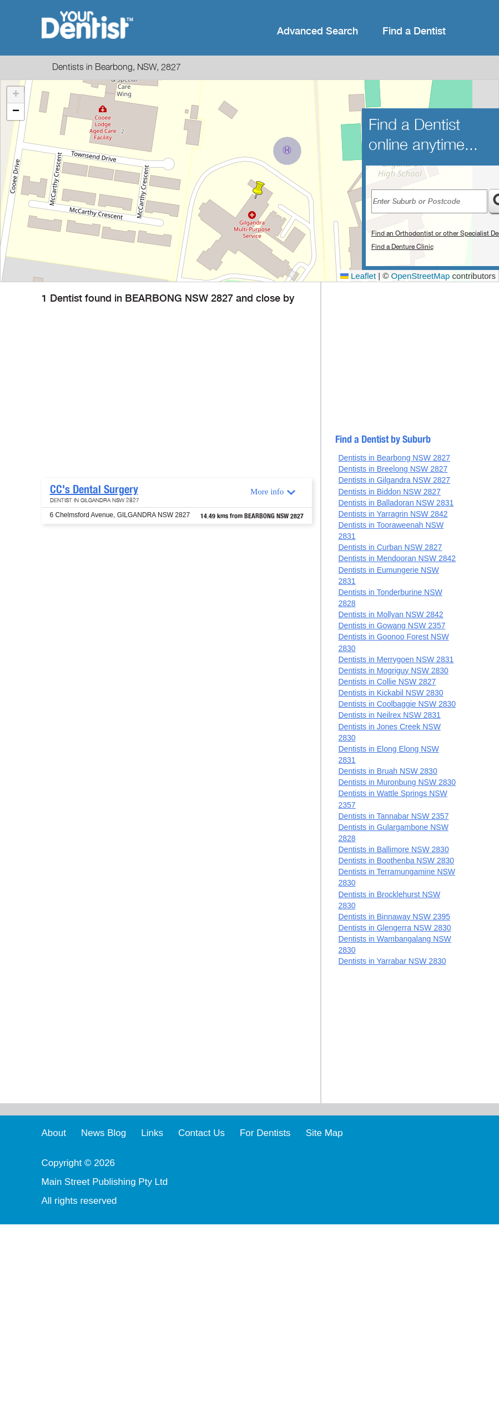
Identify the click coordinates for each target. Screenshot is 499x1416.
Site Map (324, 1133)
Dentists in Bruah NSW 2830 (387, 771)
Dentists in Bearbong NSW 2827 (394, 457)
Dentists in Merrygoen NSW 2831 (395, 659)
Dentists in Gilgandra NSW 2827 (394, 480)
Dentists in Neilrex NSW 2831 (389, 714)
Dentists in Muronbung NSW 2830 (397, 782)
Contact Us (201, 1133)
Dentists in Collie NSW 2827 (387, 681)
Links (152, 1133)
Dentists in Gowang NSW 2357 (391, 625)
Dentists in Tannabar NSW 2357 (393, 816)
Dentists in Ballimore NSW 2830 (393, 849)
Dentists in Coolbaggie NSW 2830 (397, 703)
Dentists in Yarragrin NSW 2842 (392, 513)
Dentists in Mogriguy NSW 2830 (393, 670)
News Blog (103, 1133)
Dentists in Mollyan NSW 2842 (390, 614)
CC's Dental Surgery (94, 489)
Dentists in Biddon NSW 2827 (389, 491)
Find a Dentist (414, 31)
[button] (259, 190)
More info (267, 491)
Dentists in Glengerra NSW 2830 (394, 927)
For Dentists (265, 1133)
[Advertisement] (175, 395)
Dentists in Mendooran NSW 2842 (397, 558)
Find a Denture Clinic (402, 247)
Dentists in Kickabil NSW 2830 (390, 692)
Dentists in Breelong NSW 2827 (392, 468)
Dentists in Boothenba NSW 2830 (396, 860)
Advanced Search (317, 31)
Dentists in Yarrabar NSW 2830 (392, 961)
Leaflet (358, 276)
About (54, 1133)
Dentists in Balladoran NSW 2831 (395, 502)
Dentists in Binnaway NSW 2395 (394, 916)
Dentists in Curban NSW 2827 (390, 547)
